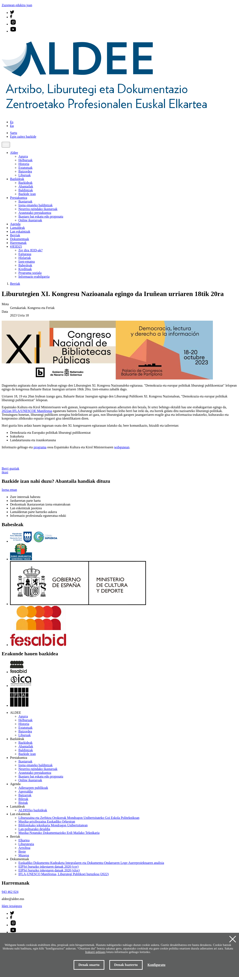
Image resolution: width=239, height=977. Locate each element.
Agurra (23, 156)
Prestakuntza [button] (18, 197)
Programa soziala (30, 273)
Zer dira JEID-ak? (30, 250)
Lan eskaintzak (20, 231)
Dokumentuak (19, 239)
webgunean (121, 447)
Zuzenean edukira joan (17, 5)
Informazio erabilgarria (34, 276)
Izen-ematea (26, 261)
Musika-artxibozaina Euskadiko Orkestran (46, 821)
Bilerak (23, 799)
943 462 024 (10, 892)
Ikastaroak (25, 201)
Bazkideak (25, 182)
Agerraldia (25, 791)
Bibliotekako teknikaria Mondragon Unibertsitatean (53, 825)
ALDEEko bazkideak (32, 810)
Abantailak (25, 186)
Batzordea (25, 171)
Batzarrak (24, 795)
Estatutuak (25, 167)
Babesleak (25, 265)
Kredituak (25, 269)
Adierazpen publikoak (33, 787)
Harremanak (18, 243)
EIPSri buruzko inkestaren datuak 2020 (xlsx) (49, 870)
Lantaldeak (17, 227)
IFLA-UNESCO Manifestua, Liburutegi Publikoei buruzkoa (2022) (63, 874)
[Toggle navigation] (6, 144)
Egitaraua (24, 254)
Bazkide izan (27, 194)
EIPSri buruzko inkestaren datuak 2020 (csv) (48, 866)
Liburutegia (26, 844)
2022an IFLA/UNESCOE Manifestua (27, 411)
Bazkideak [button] (17, 179)
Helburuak (25, 160)
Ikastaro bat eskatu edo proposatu (40, 216)
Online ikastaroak (30, 220)
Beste (22, 851)
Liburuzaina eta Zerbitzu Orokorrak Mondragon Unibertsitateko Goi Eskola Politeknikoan (78, 817)
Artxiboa (24, 848)
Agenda (15, 224)
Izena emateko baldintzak (35, 205)
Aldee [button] (14, 152)
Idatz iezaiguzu (12, 906)
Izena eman (9, 490)
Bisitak (23, 802)
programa (39, 447)
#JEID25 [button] (16, 246)
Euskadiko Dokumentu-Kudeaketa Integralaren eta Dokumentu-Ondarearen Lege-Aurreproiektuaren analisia (91, 863)
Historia (23, 164)
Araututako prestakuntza (34, 212)
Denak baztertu (126, 965)
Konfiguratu (156, 965)
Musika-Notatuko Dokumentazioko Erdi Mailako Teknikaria (59, 833)
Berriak (15, 235)
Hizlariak (24, 258)
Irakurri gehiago (95, 952)
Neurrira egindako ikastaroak (38, 209)
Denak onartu (89, 965)
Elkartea (23, 840)
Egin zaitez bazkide (23, 136)
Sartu (13, 133)
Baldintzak (25, 190)
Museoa (23, 855)
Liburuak (24, 175)
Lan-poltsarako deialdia (34, 829)
